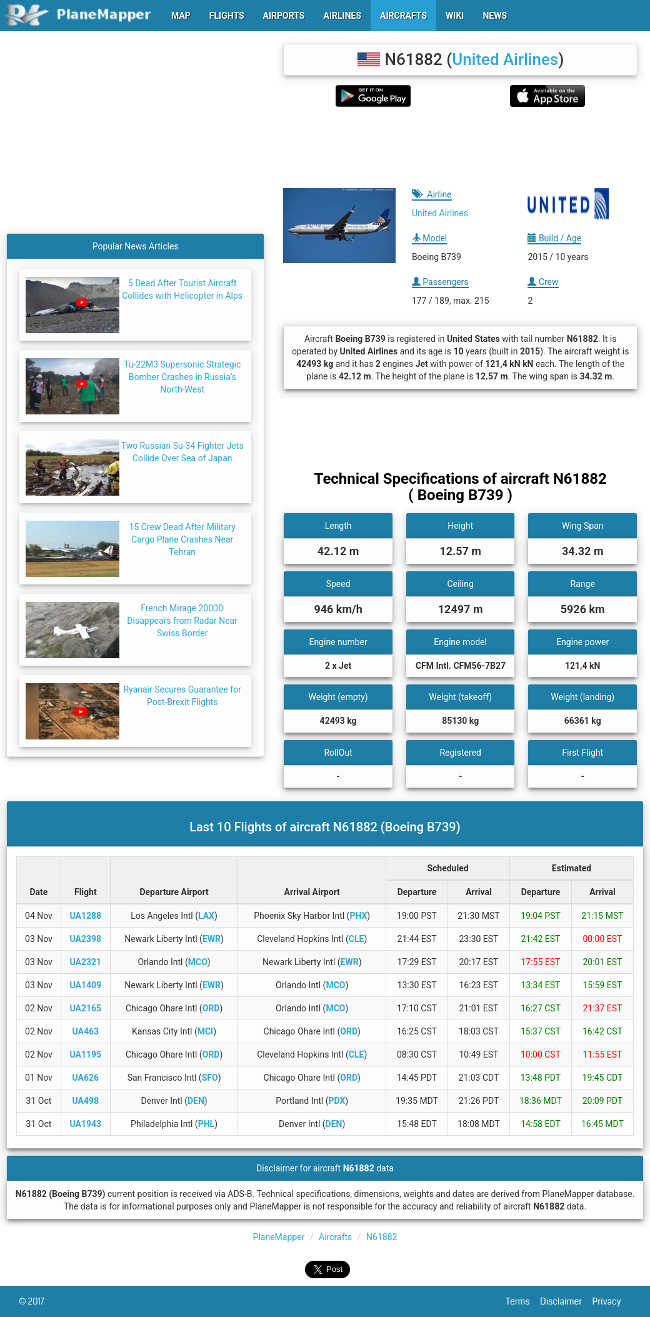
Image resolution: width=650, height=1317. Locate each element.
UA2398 (86, 939)
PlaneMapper (279, 1237)
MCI (206, 1031)
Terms (523, 1301)
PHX (358, 916)
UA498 (85, 1101)
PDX (337, 1101)
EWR (211, 939)
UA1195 (86, 1054)
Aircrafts (335, 1237)
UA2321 (86, 962)
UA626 (85, 1078)
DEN (196, 1101)
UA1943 (86, 1124)
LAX (206, 916)
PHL (206, 1124)
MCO (198, 962)
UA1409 (86, 985)
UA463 (85, 1031)
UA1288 (86, 916)
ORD (211, 1008)
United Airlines (505, 59)
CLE (356, 939)
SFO (210, 1078)
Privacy (611, 1301)
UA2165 (86, 1008)
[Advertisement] (460, 147)
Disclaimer (566, 1301)
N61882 (381, 1237)
